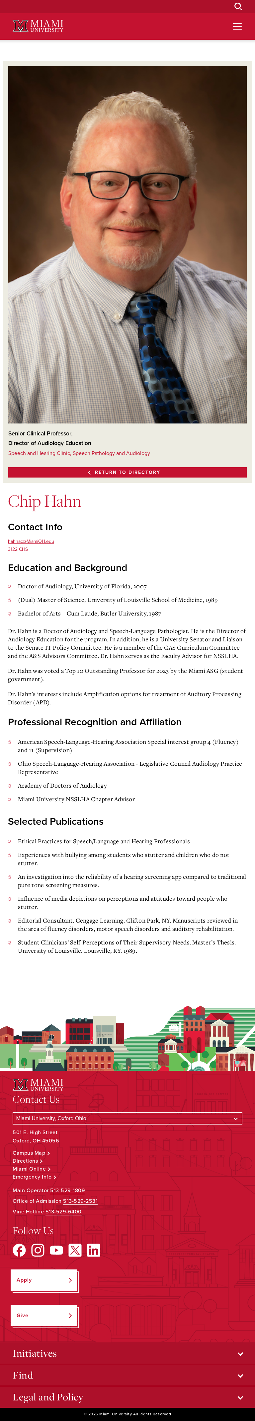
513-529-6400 (63, 1211)
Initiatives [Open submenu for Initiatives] (35, 1353)
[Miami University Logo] (38, 26)
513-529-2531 (80, 1201)
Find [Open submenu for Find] (23, 1375)
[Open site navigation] (237, 27)
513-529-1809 (67, 1190)
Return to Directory (127, 472)
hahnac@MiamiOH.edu (31, 541)
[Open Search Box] (238, 7)
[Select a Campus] (127, 1118)
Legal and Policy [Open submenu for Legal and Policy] (48, 1396)
